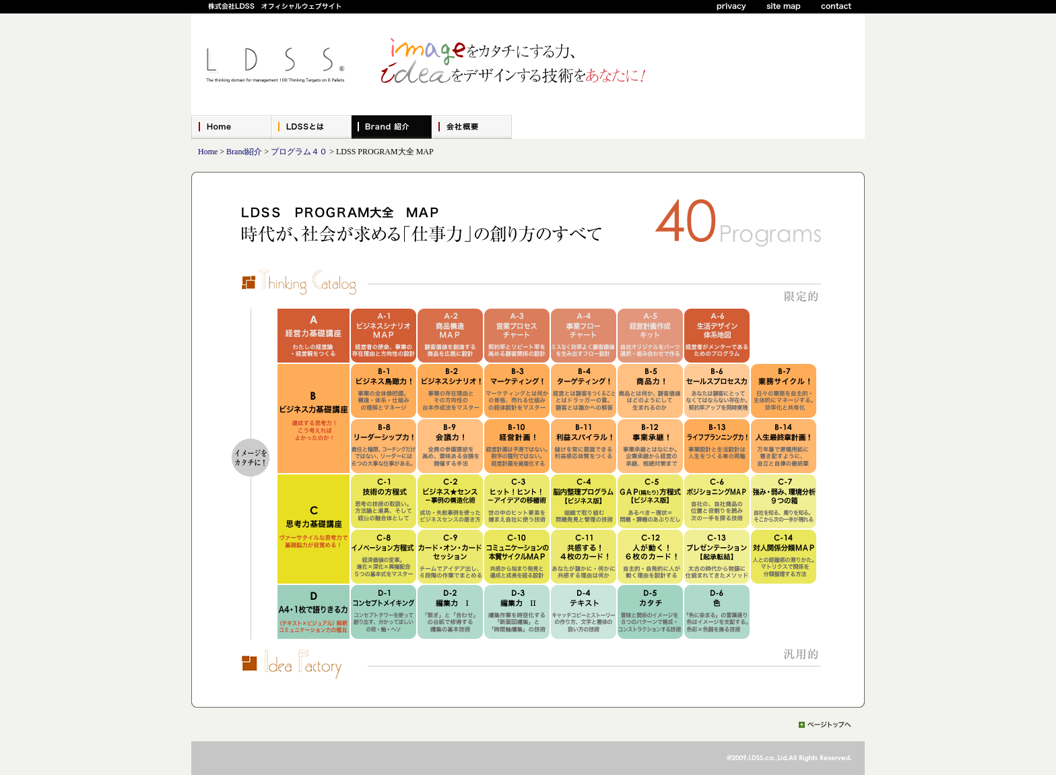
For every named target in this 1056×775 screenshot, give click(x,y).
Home (208, 151)
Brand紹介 (244, 151)
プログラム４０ (299, 151)
